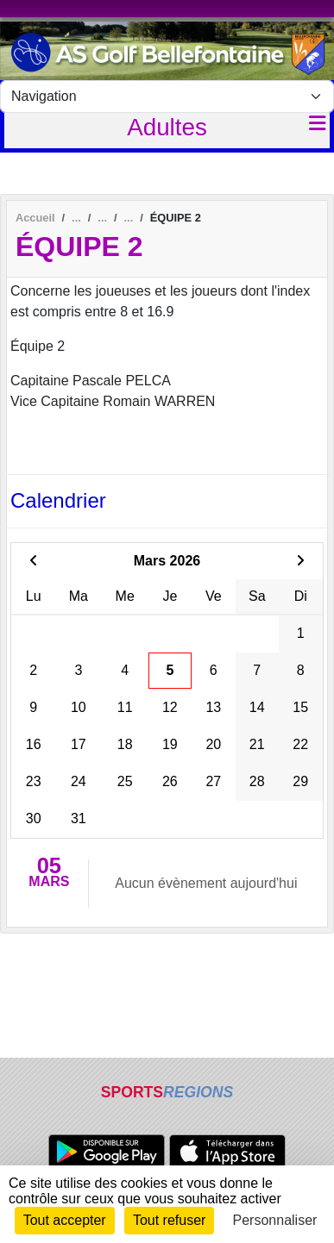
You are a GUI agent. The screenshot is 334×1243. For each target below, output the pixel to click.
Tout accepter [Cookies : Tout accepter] (64, 1220)
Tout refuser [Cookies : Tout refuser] (169, 1220)
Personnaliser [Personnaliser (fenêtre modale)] (275, 1220)
